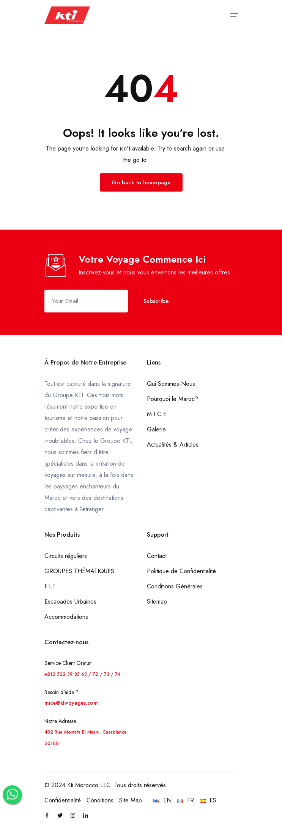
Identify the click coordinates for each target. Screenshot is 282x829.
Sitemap (157, 601)
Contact (157, 556)
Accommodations (66, 616)
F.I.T (50, 586)
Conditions (100, 800)
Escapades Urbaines (70, 601)
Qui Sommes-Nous (171, 383)
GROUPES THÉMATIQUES (79, 571)
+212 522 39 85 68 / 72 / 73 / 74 (82, 674)
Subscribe (156, 301)
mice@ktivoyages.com (71, 703)
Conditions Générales (175, 586)
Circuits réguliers (65, 556)
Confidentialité (62, 800)
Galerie (156, 429)
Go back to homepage (141, 182)
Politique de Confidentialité (181, 571)
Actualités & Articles (173, 444)
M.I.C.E (157, 414)
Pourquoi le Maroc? (172, 399)
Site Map (130, 800)
